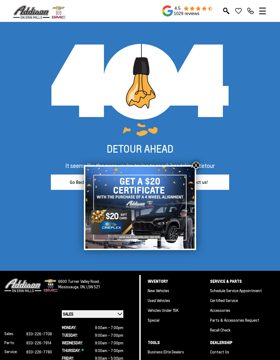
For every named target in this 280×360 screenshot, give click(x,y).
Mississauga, (69, 286)
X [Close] (196, 165)
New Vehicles (158, 290)
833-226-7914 (38, 342)
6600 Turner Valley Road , (79, 281)
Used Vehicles (159, 300)
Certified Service (224, 300)
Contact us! (196, 182)
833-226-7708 (39, 333)
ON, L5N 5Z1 (90, 286)
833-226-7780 (39, 351)
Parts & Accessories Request (234, 320)
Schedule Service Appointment (236, 290)
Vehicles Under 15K (163, 310)
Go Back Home (84, 182)
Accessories (220, 310)
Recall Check (220, 329)
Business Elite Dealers (166, 351)
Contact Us (219, 351)
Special (153, 320)
